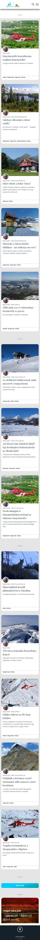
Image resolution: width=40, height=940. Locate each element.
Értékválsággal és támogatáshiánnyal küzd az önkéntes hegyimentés (17, 514)
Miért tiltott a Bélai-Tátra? (17, 183)
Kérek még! (20, 885)
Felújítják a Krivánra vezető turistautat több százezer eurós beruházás (19, 782)
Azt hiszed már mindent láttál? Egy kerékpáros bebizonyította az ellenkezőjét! (19, 447)
